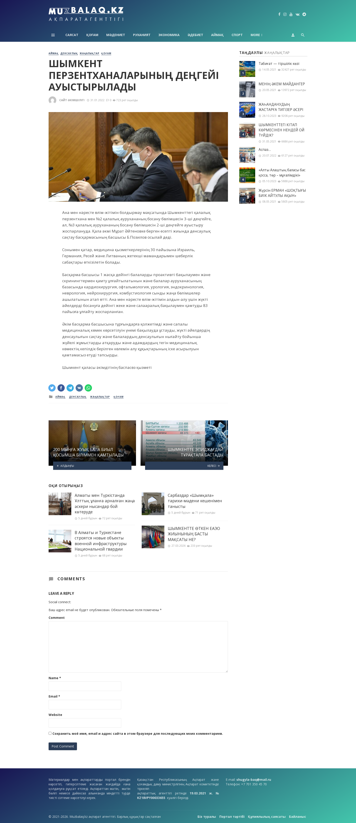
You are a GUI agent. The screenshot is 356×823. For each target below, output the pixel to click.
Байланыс (297, 816)
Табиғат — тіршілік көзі (279, 63)
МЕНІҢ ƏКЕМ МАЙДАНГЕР (282, 84)
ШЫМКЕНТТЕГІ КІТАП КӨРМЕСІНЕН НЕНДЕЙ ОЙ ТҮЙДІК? (281, 130)
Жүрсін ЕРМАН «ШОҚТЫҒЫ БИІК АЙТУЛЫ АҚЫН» (282, 193)
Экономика (169, 35)
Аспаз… (265, 149)
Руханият (142, 35)
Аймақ (217, 35)
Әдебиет (195, 35)
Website (55, 715)
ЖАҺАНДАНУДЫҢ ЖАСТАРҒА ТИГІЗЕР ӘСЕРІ (281, 107)
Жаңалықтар (89, 53)
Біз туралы (207, 816)
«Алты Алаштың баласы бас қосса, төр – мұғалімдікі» (282, 173)
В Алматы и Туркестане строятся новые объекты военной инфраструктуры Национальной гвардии (101, 541)
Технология (262, 35)
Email (54, 696)
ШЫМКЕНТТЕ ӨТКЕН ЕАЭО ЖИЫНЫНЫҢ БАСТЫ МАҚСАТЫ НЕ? (194, 534)
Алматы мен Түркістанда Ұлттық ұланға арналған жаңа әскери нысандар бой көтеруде (105, 503)
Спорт (237, 35)
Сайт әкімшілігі (71, 100)
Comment (57, 617)
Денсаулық (69, 53)
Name (55, 678)
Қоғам (92, 35)
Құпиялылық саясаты (267, 816)
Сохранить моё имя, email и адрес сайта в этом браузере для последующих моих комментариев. (137, 733)
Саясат (71, 35)
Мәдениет (115, 35)
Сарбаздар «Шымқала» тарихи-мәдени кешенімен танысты (195, 500)
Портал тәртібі (232, 816)
